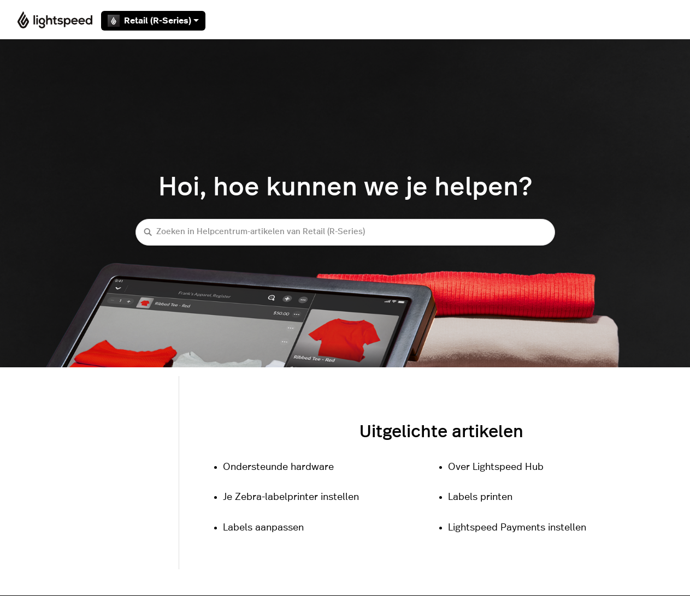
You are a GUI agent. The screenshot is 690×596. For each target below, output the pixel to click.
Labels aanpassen (263, 528)
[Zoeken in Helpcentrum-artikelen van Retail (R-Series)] (345, 232)
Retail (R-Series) (153, 21)
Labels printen (480, 497)
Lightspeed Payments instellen (517, 528)
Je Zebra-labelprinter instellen (291, 497)
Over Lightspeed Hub (496, 467)
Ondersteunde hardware (278, 467)
